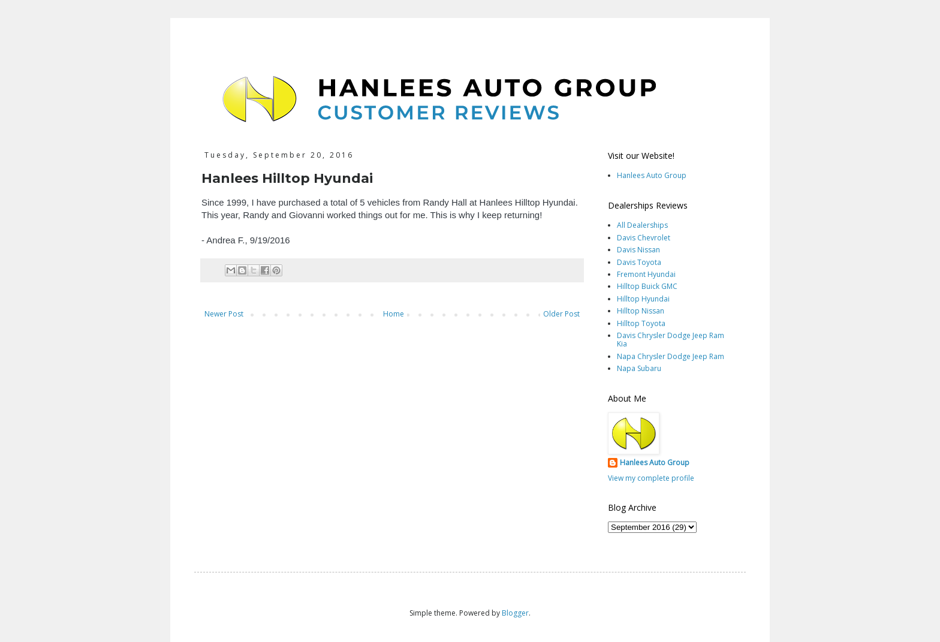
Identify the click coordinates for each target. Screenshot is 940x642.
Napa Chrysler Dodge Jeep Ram (670, 356)
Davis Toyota (639, 262)
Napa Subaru (639, 368)
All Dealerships (642, 225)
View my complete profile (651, 478)
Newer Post (223, 314)
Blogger (515, 613)
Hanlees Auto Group (651, 175)
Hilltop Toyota (641, 323)
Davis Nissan (638, 250)
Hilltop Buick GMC (647, 286)
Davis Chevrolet (643, 238)
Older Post (561, 314)
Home (393, 314)
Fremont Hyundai (646, 274)
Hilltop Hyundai (643, 299)
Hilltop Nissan (640, 311)
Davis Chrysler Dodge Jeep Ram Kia (670, 339)
